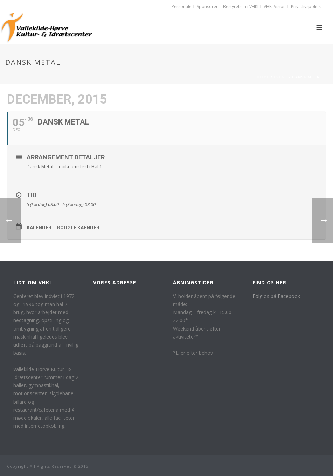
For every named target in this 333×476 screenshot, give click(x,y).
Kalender (39, 227)
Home (263, 76)
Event (280, 76)
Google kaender (78, 227)
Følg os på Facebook (276, 296)
